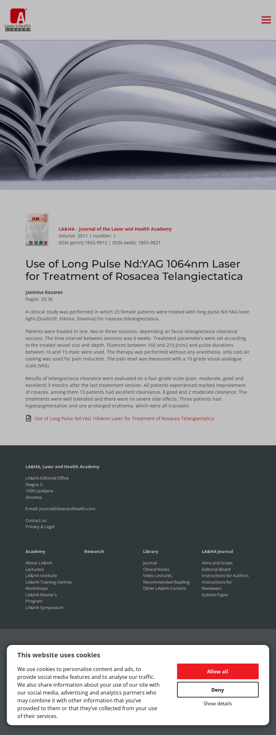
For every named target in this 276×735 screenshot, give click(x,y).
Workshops (36, 588)
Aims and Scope (217, 563)
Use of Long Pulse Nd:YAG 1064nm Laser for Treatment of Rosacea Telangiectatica (119, 418)
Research (94, 551)
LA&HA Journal (217, 551)
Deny (217, 689)
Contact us (35, 520)
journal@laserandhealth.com (67, 509)
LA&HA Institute (41, 575)
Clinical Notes (156, 569)
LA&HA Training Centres (48, 582)
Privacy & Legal (40, 526)
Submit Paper (215, 595)
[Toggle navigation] (266, 20)
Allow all (217, 671)
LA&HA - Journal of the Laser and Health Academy (115, 229)
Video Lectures (157, 575)
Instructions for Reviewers (217, 585)
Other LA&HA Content (164, 588)
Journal (150, 563)
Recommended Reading (166, 582)
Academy (35, 551)
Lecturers (34, 569)
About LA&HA (38, 563)
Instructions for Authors (225, 575)
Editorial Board (216, 569)
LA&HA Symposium (44, 607)
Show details (217, 703)
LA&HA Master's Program (41, 598)
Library (150, 551)
